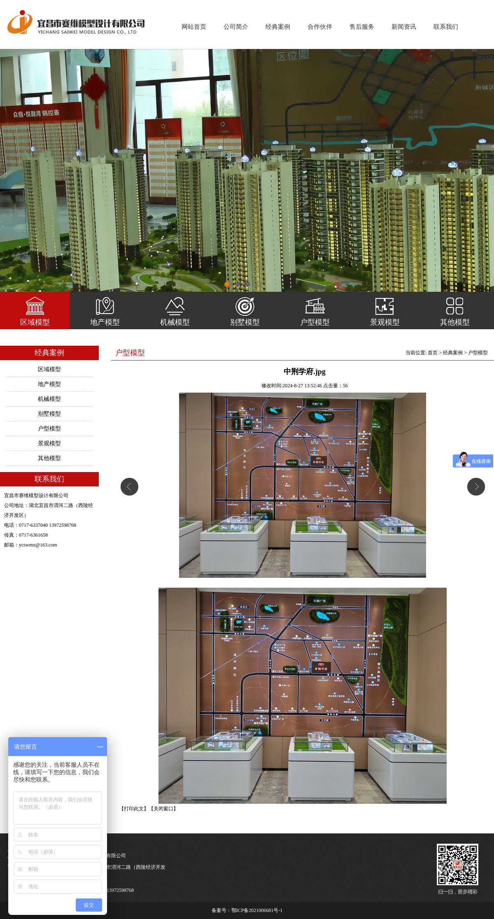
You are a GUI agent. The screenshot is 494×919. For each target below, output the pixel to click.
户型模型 (315, 322)
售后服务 (362, 26)
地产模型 (105, 322)
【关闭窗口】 (163, 809)
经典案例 (278, 26)
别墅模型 (245, 322)
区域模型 (35, 322)
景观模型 (385, 322)
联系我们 (445, 26)
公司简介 (236, 26)
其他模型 (455, 322)
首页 (433, 353)
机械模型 (175, 322)
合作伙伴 (320, 26)
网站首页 (194, 26)
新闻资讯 (403, 26)
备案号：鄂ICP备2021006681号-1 (247, 910)
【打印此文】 (134, 809)
